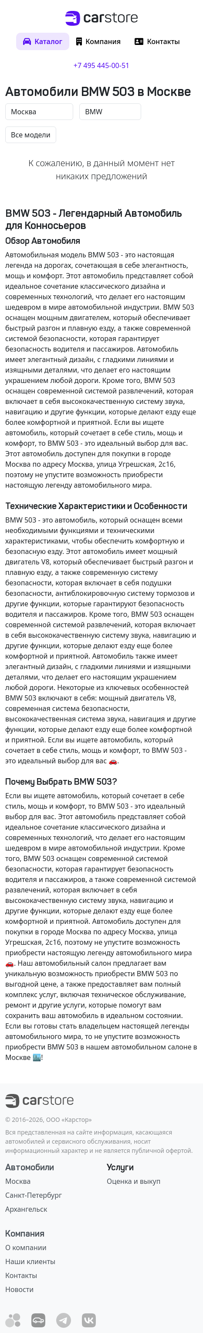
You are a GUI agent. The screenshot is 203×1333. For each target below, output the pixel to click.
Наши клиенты (30, 1261)
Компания (24, 1233)
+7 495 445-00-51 (101, 65)
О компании (26, 1247)
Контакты (21, 1275)
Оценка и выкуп (133, 1181)
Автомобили (29, 1167)
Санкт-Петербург (33, 1195)
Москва (17, 1181)
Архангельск (26, 1209)
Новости (19, 1289)
